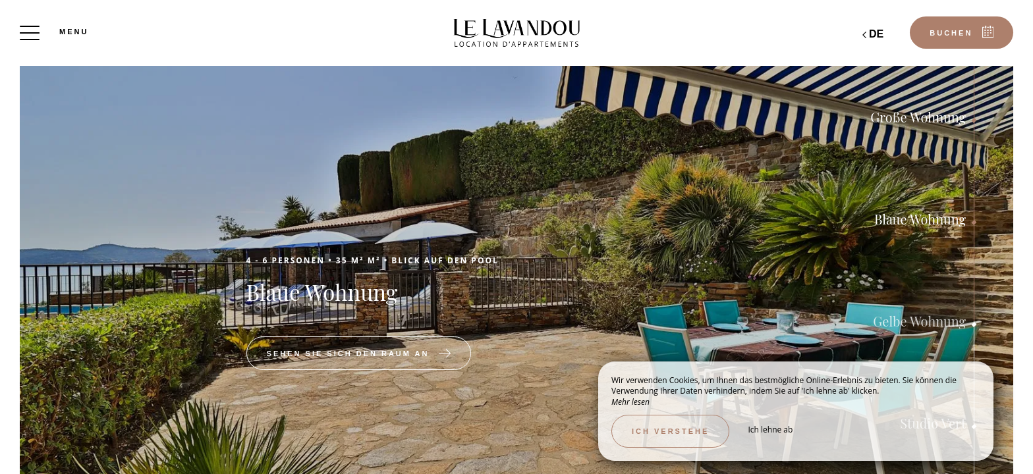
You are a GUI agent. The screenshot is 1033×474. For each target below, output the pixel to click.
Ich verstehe (670, 431)
